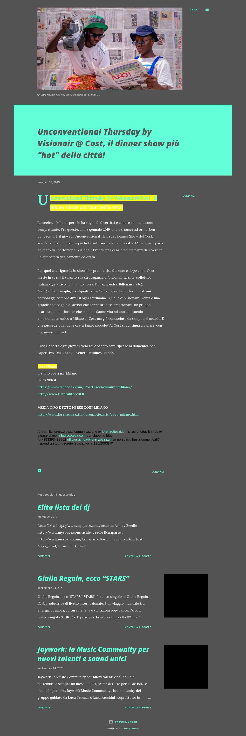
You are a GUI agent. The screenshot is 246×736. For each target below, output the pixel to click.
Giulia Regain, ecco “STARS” (83, 578)
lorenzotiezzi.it (113, 431)
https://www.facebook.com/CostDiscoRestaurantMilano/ (85, 387)
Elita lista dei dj (64, 507)
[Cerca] (193, 10)
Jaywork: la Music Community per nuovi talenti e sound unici (93, 654)
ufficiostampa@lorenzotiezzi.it (89, 439)
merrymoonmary (132, 728)
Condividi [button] (189, 195)
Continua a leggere (138, 556)
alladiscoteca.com (72, 435)
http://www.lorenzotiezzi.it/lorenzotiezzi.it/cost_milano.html (88, 414)
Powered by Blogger (123, 721)
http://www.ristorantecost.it (61, 394)
